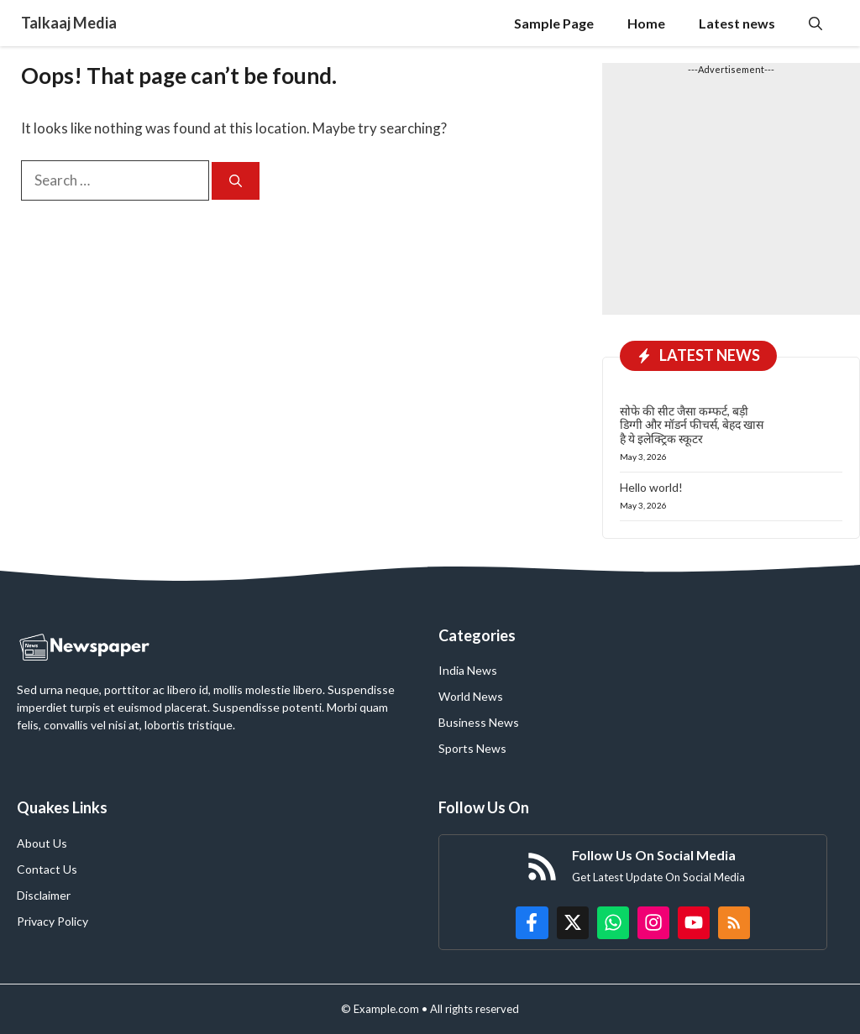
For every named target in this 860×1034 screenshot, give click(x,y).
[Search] (236, 181)
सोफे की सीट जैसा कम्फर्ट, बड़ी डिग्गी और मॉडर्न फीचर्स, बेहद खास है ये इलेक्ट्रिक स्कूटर (691, 425)
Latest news (737, 23)
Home (646, 23)
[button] (815, 23)
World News (470, 696)
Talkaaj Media (69, 22)
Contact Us (47, 869)
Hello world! (651, 487)
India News (467, 670)
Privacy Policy (52, 921)
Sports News (472, 748)
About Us (42, 843)
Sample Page (554, 23)
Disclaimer (44, 895)
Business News (478, 722)
